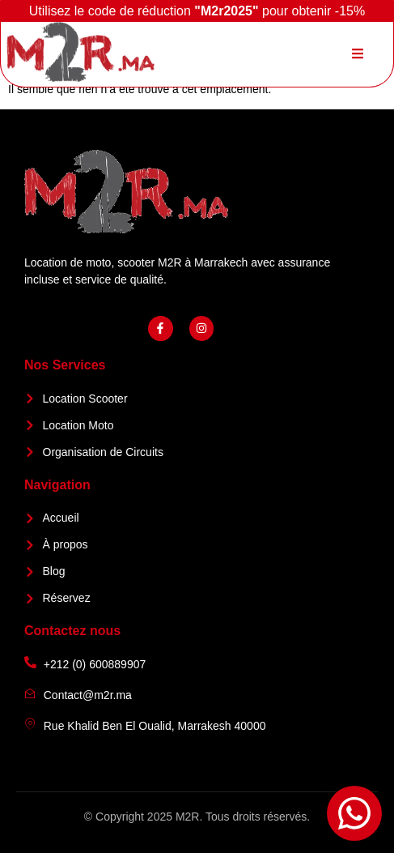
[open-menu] (358, 54)
